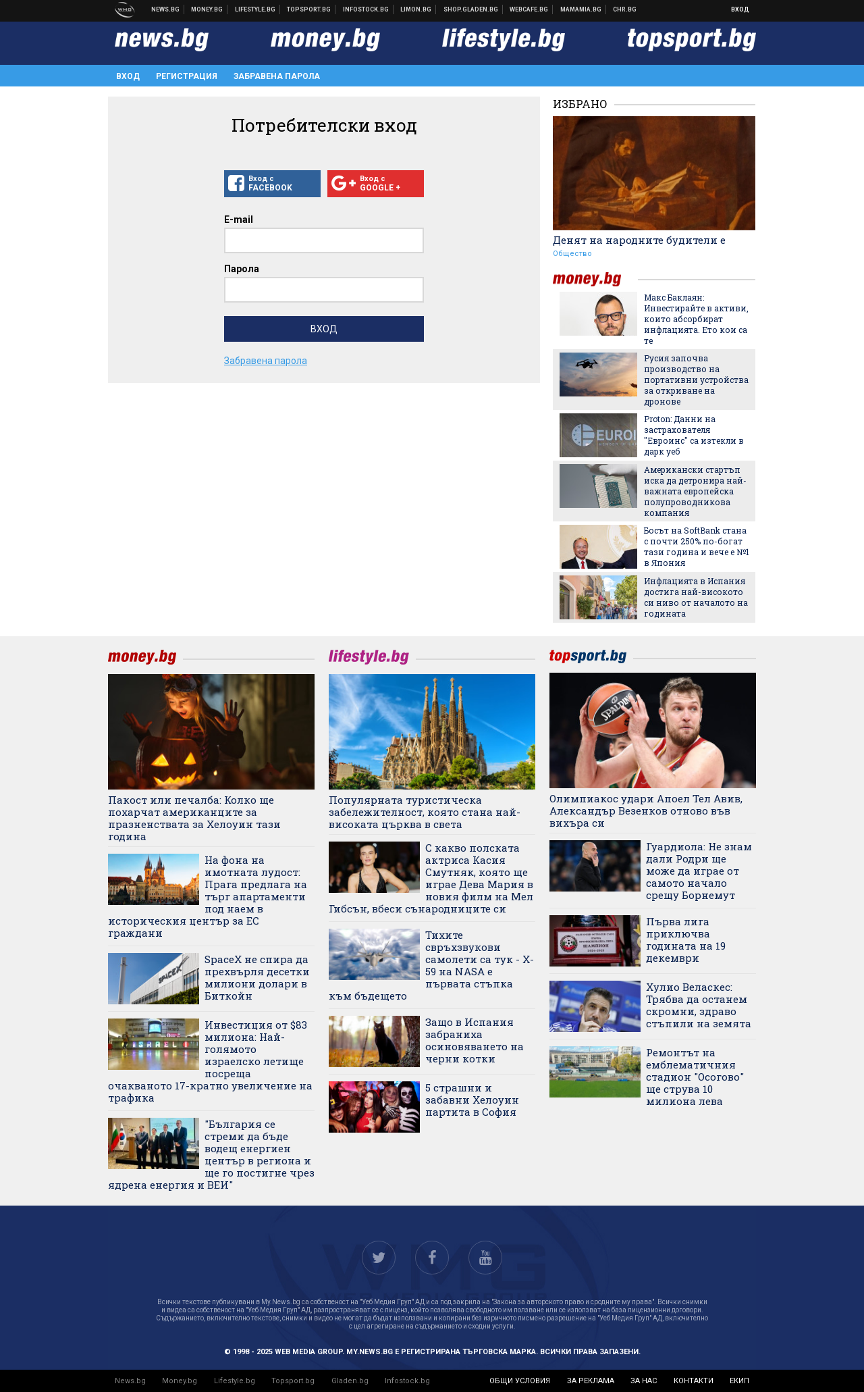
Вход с (272, 183)
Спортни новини (309, 9)
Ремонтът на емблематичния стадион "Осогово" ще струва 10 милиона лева (695, 1076)
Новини (165, 9)
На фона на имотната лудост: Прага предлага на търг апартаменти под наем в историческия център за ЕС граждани (207, 896)
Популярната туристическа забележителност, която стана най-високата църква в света (424, 812)
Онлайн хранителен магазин (471, 9)
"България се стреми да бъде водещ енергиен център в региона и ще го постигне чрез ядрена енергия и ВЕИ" (211, 1154)
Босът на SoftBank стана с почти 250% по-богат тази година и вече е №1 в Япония (696, 546)
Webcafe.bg (529, 9)
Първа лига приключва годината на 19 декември (686, 939)
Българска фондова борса (366, 9)
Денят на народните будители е (639, 240)
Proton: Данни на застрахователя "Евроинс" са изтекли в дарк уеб (694, 435)
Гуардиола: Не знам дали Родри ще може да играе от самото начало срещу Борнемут (699, 870)
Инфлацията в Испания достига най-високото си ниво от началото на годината (696, 597)
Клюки (255, 9)
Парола (241, 268)
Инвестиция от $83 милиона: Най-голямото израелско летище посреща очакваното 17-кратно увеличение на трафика (210, 1061)
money (595, 279)
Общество (572, 253)
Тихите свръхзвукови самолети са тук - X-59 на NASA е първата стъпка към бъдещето (431, 965)
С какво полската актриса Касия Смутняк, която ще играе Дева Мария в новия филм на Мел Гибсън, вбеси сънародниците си (431, 878)
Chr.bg (625, 9)
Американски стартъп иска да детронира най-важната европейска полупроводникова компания (695, 491)
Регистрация (186, 76)
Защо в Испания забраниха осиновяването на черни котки (474, 1040)
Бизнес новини (207, 9)
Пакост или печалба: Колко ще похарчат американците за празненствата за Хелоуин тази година (194, 818)
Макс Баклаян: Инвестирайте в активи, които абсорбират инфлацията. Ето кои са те (696, 319)
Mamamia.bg (581, 9)
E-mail (238, 219)
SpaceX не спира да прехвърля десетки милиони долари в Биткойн (257, 977)
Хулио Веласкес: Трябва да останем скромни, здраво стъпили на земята (698, 1005)
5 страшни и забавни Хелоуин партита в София (472, 1099)
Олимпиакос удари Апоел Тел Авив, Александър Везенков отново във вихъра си (645, 810)
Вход (740, 9)
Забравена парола (277, 76)
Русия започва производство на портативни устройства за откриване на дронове (696, 380)
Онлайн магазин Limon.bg (416, 9)
